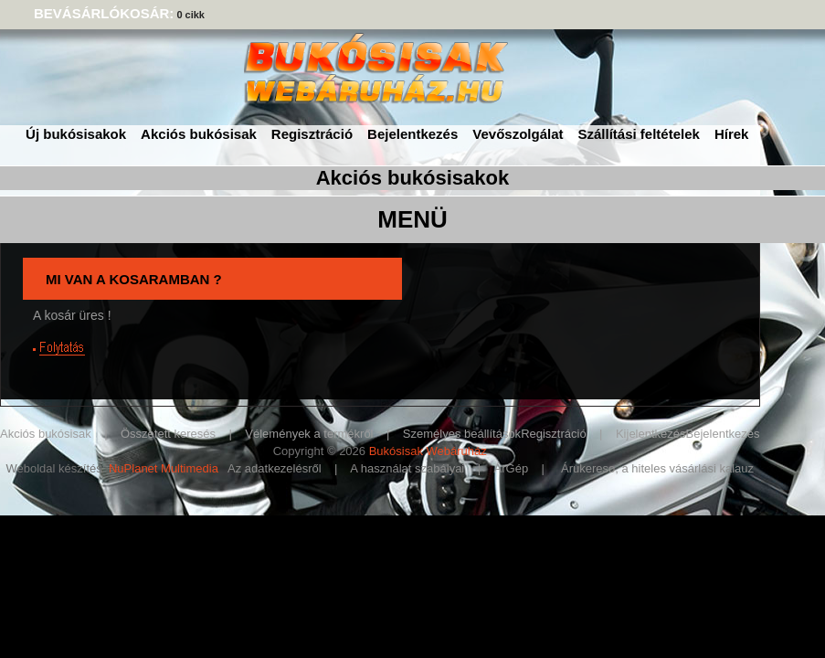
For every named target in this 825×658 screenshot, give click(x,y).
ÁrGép (511, 468)
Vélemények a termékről (309, 433)
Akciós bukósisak (199, 134)
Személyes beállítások (462, 433)
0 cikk (190, 14)
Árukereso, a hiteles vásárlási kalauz (657, 468)
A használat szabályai (407, 468)
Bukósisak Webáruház (428, 451)
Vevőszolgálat (517, 134)
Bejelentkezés (412, 134)
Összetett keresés (168, 433)
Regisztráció (312, 134)
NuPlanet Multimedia (163, 468)
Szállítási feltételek (639, 134)
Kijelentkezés (651, 433)
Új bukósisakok (76, 134)
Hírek (731, 134)
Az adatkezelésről (274, 468)
